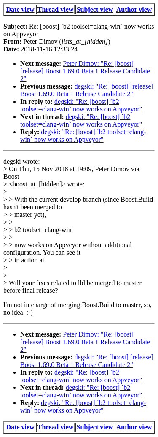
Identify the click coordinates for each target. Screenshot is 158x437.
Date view (20, 9)
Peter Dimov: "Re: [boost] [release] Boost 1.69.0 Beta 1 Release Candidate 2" (85, 71)
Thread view (55, 9)
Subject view (95, 9)
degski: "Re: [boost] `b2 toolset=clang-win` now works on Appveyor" (81, 105)
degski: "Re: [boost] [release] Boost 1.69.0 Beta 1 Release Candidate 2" (86, 90)
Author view (134, 9)
